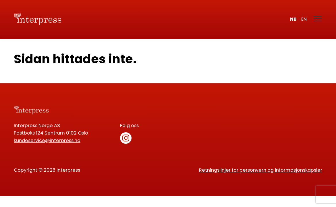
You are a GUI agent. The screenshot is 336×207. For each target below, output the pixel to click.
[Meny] (318, 19)
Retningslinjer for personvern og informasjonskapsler (260, 170)
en (304, 19)
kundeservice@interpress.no (47, 140)
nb (293, 19)
